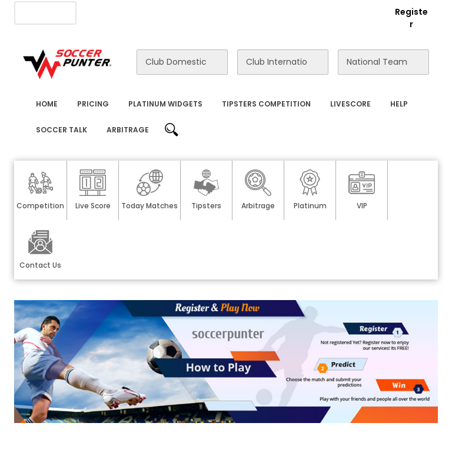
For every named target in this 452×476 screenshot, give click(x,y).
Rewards (293, 12)
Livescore (350, 104)
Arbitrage (128, 130)
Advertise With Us (168, 12)
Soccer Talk (61, 130)
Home (47, 104)
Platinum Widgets (165, 104)
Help (399, 104)
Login (365, 12)
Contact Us (239, 12)
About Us (102, 12)
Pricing (93, 104)
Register (411, 18)
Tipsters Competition (266, 104)
